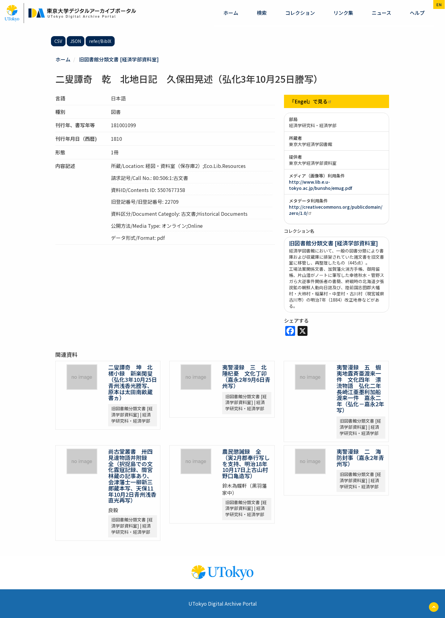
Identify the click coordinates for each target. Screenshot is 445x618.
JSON (75, 41)
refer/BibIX (100, 41)
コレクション (300, 12)
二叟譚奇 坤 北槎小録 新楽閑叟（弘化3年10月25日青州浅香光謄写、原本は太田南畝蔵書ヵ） (132, 382)
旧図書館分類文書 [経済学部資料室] (119, 59)
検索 (262, 12)
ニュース (381, 12)
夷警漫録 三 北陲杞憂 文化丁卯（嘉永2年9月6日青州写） (246, 376)
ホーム (230, 12)
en (439, 4)
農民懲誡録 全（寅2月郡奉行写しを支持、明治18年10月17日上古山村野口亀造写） (246, 463)
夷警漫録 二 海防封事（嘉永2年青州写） (360, 457)
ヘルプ (417, 12)
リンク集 (343, 12)
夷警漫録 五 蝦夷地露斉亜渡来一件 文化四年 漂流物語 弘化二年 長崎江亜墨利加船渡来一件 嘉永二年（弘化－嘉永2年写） (362, 388)
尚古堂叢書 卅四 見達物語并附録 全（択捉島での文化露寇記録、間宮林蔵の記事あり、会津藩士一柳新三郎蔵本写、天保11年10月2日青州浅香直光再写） (133, 475)
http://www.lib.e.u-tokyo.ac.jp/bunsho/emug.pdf (320, 185)
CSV (58, 41)
